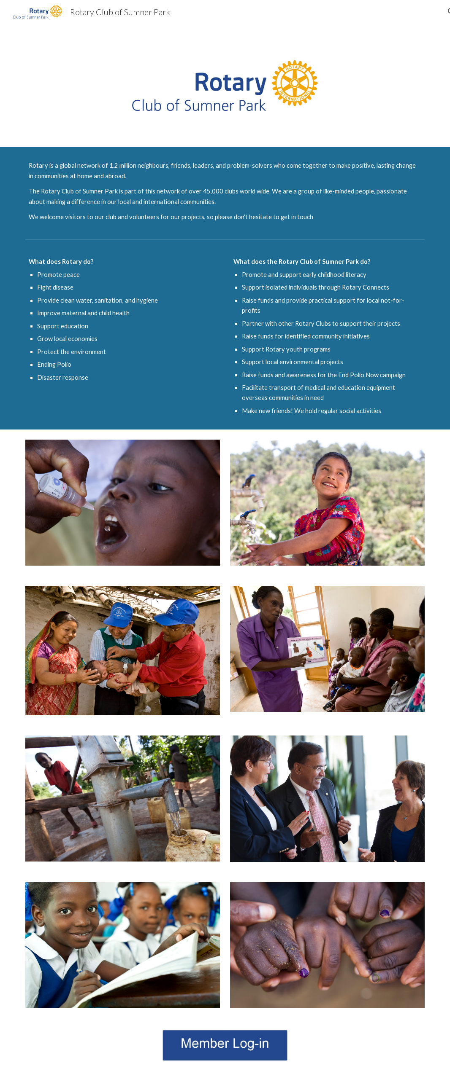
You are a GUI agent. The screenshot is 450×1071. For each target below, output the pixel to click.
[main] (225, 191)
